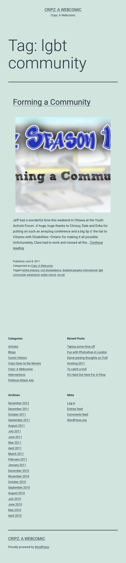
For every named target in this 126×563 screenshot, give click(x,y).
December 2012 (18, 403)
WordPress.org (77, 420)
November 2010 (18, 476)
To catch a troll (77, 369)
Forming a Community (52, 102)
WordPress (42, 547)
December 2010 (18, 470)
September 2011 (19, 420)
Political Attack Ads (21, 380)
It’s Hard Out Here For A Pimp (86, 374)
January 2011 (17, 465)
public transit (48, 274)
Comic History (17, 357)
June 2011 (15, 437)
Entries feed (75, 409)
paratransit (33, 274)
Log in (71, 403)
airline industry (30, 270)
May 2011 (14, 442)
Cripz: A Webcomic (63, 9)
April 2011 (15, 448)
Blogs (12, 352)
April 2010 (15, 515)
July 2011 (14, 431)
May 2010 (14, 510)
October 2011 (17, 414)
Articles (13, 346)
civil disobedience (50, 270)
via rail (61, 274)
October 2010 (17, 482)
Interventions (16, 374)
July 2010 (14, 499)
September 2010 (19, 487)
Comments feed (77, 414)
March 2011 (16, 453)
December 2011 (18, 409)
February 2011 (17, 459)
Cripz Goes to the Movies (24, 363)
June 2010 (15, 504)
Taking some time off (81, 346)
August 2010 (16, 493)
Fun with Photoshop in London (87, 352)
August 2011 (16, 425)
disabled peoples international (79, 270)
